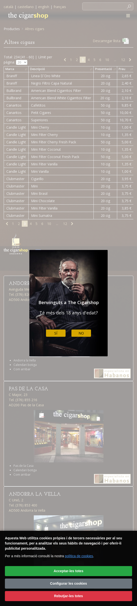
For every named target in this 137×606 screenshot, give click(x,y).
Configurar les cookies (68, 583)
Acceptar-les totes (68, 571)
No (81, 333)
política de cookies (79, 556)
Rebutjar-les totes (68, 596)
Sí (55, 333)
